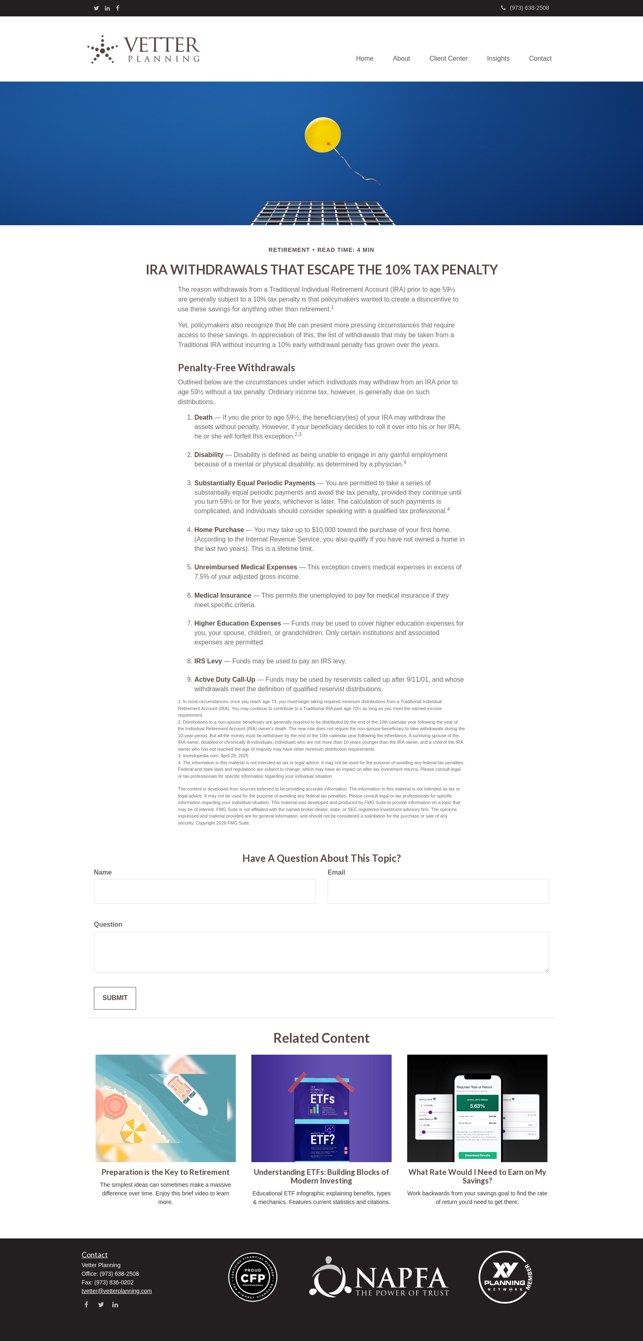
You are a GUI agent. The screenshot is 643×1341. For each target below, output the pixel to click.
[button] (398, 49)
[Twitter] (96, 8)
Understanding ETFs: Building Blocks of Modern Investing (321, 1176)
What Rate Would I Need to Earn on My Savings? (477, 1176)
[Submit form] (115, 998)
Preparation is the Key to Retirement (166, 1172)
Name (103, 872)
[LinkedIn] (107, 8)
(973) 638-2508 (525, 8)
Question (108, 924)
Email (336, 872)
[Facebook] (117, 8)
